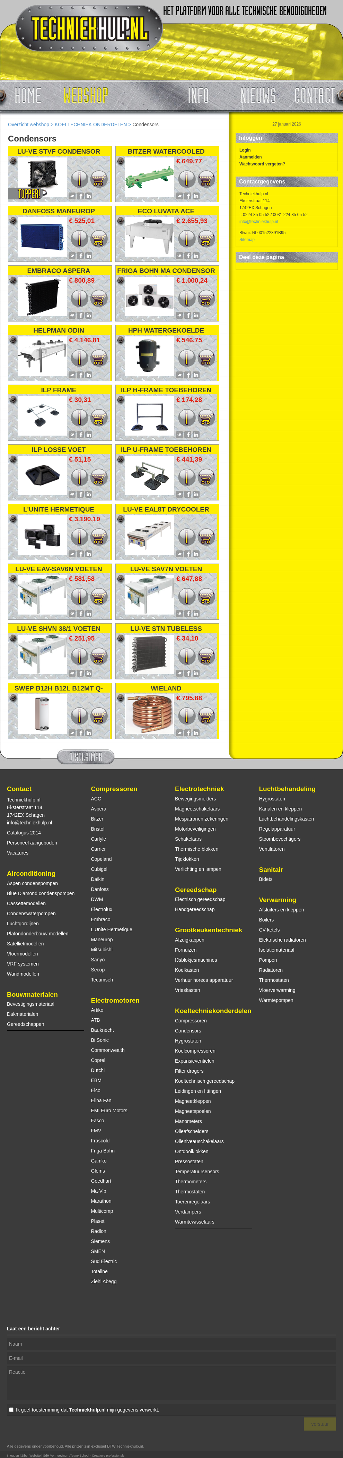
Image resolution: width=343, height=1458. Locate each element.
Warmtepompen (276, 1000)
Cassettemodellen (26, 903)
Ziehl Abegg (104, 1281)
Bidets (266, 879)
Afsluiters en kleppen (281, 909)
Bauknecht (102, 1030)
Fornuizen (185, 950)
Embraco (101, 919)
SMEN (98, 1251)
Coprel (98, 1060)
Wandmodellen (23, 974)
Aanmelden (250, 157)
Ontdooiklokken (192, 1151)
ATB (95, 1020)
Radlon (98, 1231)
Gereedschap (196, 889)
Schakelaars (188, 839)
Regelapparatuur (277, 829)
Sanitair (271, 869)
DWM (97, 899)
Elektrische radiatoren (282, 940)
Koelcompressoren (195, 1051)
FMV (96, 1130)
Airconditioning (31, 873)
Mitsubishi (102, 949)
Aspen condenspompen (32, 883)
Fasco (97, 1120)
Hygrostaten (188, 1041)
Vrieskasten (187, 990)
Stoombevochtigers (280, 839)
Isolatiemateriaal (276, 950)
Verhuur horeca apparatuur (204, 980)
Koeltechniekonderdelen (213, 1010)
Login (245, 150)
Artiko (97, 1010)
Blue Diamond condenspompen (40, 893)
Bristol (98, 829)
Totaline (99, 1271)
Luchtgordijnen (23, 923)
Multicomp (102, 1211)
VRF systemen (23, 964)
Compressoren (114, 788)
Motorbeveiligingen (195, 829)
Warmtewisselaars (194, 1222)
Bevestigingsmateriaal (30, 1004)
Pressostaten (189, 1161)
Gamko (99, 1161)
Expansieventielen (194, 1061)
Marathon (101, 1201)
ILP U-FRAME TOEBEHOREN (166, 449)
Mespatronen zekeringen (201, 819)
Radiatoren (271, 970)
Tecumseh (102, 980)
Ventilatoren (272, 849)
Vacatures (17, 853)
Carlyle (98, 839)
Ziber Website (31, 1455)
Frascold (100, 1140)
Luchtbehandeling (287, 788)
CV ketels (269, 930)
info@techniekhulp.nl (258, 221)
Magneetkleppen (193, 1101)
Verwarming (278, 899)
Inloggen (13, 1455)
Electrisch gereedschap (200, 899)
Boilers (266, 920)
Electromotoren (115, 1000)
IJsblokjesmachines (196, 960)
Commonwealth (108, 1050)
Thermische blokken (196, 849)
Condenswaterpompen (31, 913)
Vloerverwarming (277, 990)
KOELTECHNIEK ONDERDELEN (91, 124)
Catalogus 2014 (24, 832)
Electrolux (101, 909)
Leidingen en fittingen (198, 1091)
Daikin (98, 879)
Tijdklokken (187, 859)
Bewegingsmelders (195, 798)
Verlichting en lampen (198, 869)
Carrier (98, 849)
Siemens (100, 1241)
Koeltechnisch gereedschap (205, 1081)
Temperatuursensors (197, 1171)
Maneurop (102, 939)
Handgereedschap (194, 909)
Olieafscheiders (192, 1131)
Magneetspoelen (193, 1111)
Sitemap (247, 239)
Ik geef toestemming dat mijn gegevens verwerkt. (87, 1410)
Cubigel (99, 869)
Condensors (188, 1031)
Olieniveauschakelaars (199, 1141)
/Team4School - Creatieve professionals (96, 1455)
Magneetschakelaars (197, 809)
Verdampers (188, 1212)
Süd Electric (104, 1261)
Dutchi (98, 1070)
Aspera (98, 809)
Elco (95, 1090)
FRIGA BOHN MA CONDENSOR (166, 270)
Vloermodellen (22, 954)
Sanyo (98, 959)
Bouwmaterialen (32, 994)
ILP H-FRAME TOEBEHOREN (166, 390)
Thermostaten (190, 1191)
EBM (96, 1080)
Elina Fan (101, 1100)
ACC (96, 798)
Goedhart (101, 1181)
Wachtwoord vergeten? (262, 164)
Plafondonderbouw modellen (37, 933)
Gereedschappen (25, 1024)
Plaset (98, 1221)
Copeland (101, 859)
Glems (98, 1171)
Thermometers (190, 1181)
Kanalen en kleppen (280, 809)
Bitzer (97, 819)
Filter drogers (189, 1071)
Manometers (188, 1121)
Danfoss (100, 889)
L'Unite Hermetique (111, 929)
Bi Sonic (100, 1040)
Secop (98, 969)
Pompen (268, 960)
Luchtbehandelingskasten (286, 819)
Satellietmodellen (25, 943)
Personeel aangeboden (32, 843)
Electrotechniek (199, 788)
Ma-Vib (98, 1191)
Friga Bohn (103, 1150)
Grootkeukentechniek (208, 930)
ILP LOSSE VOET (59, 449)
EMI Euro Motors (109, 1110)
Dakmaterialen (22, 1014)
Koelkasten (187, 970)
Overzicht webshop (28, 124)
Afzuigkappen (189, 940)
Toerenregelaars (192, 1201)
